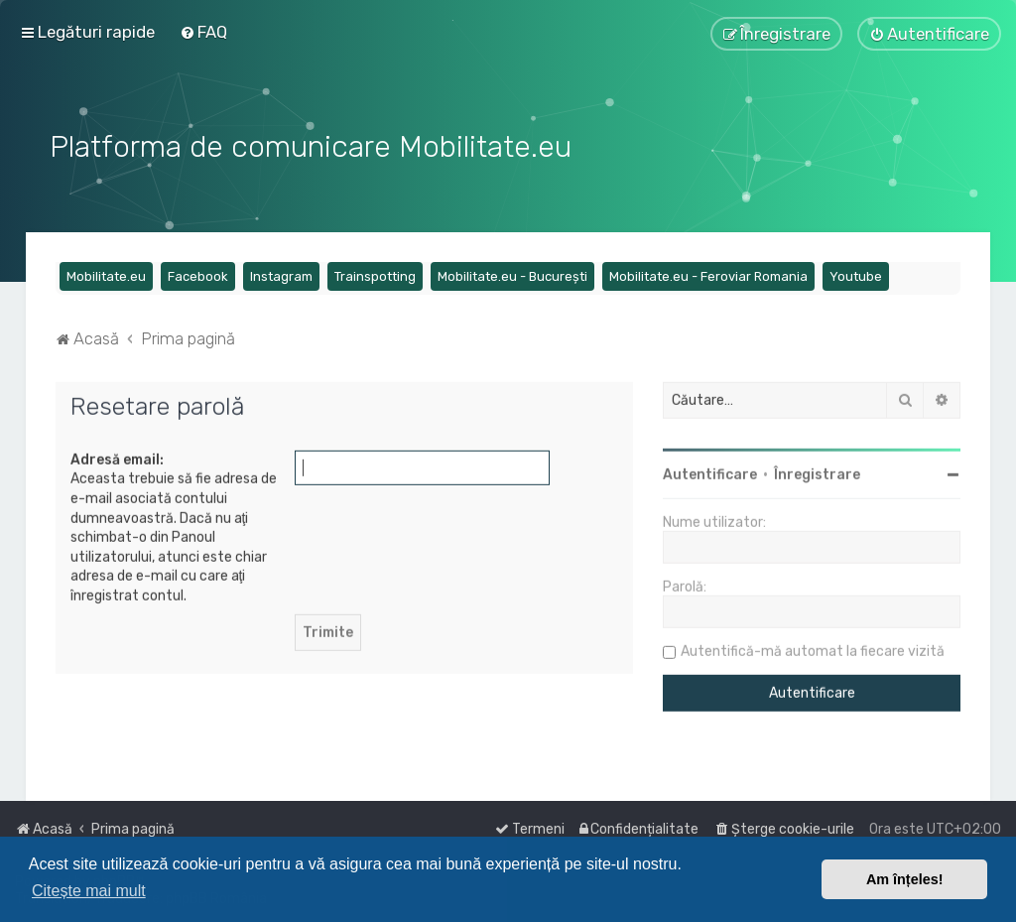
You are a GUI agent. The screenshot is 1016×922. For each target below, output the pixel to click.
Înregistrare (817, 472)
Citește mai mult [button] (89, 890)
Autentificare (710, 472)
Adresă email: (117, 457)
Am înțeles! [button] (905, 879)
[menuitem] (203, 32)
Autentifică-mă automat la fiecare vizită (813, 649)
